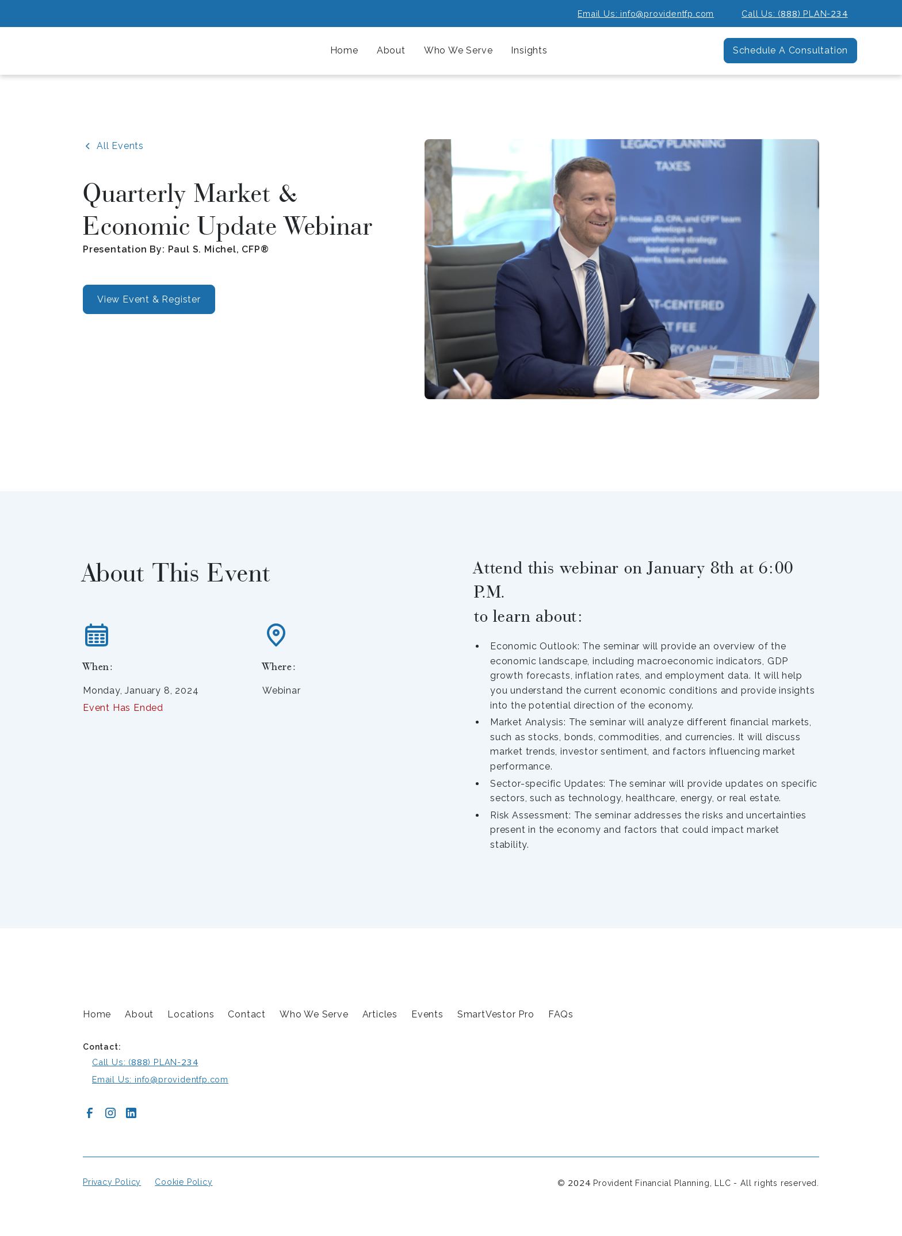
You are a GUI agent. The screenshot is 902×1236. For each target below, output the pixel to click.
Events (427, 1014)
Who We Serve (314, 1014)
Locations (190, 1014)
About (139, 1014)
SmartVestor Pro (495, 1014)
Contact (247, 1014)
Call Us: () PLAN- (794, 13)
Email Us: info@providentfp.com (646, 13)
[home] (114, 50)
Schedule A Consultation (790, 50)
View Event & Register (149, 299)
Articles (380, 1014)
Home (344, 50)
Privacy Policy (112, 1182)
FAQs (561, 1014)
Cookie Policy (183, 1182)
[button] (391, 51)
